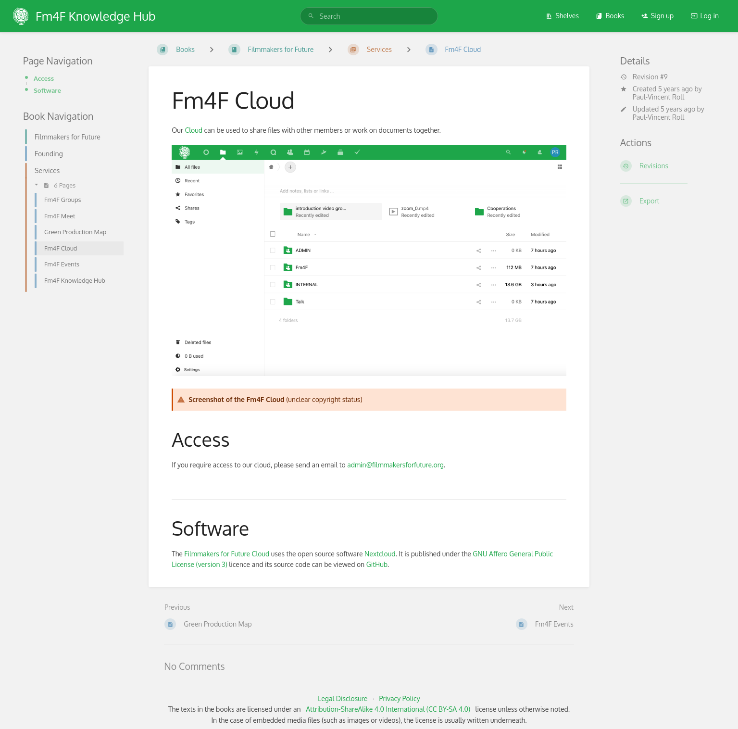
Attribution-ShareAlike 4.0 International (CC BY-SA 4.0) (388, 709)
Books (610, 16)
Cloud (193, 130)
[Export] (668, 201)
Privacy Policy (399, 698)
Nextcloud (379, 554)
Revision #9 (644, 77)
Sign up (657, 16)
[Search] (311, 16)
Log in (705, 16)
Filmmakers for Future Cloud (226, 554)
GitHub (377, 564)
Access (44, 78)
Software (47, 90)
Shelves (562, 16)
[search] (369, 16)
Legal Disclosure (342, 698)
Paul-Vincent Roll (658, 97)
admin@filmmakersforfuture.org (395, 465)
